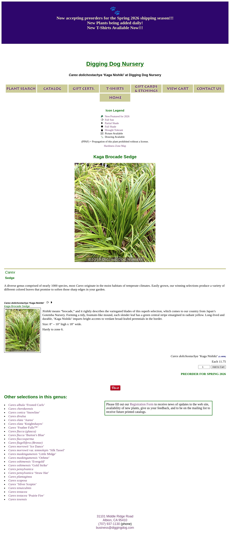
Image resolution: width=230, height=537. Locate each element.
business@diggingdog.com (115, 527)
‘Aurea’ (21, 420)
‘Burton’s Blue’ (26, 435)
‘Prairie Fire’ (26, 495)
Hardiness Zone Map (115, 145)
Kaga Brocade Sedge (17, 306)
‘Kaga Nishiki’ (24, 303)
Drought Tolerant (114, 130)
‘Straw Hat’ (28, 473)
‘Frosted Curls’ (26, 405)
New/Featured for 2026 (117, 116)
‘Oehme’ (29, 457)
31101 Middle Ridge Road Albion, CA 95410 (115, 518)
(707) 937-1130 (109, 524)
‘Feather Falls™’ (23, 427)
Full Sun (109, 119)
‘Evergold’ (26, 461)
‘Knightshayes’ (25, 423)
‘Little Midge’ (32, 454)
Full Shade (110, 126)
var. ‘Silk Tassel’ (36, 450)
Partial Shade (112, 123)
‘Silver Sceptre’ (22, 484)
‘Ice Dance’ (26, 446)
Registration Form (142, 404)
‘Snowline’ (24, 412)
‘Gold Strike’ (28, 465)
